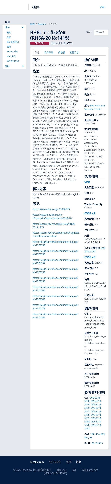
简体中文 (100, 32)
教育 (78, 461)
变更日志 (74, 52)
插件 (36, 7)
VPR (87, 182)
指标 (14, 66)
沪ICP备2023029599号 (55, 473)
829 (103, 434)
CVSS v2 (89, 213)
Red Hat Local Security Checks (94, 107)
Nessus (42, 24)
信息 (37, 52)
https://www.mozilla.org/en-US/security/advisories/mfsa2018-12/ (52, 216)
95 (90, 437)
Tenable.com (37, 461)
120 (93, 434)
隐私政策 (61, 469)
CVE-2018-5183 (95, 249)
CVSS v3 (89, 257)
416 (98, 434)
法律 (74, 469)
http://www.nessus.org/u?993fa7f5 (51, 209)
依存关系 (48, 52)
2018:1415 (97, 443)
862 (86, 437)
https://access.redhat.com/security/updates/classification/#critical (56, 234)
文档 (68, 461)
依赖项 (61, 52)
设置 (102, 7)
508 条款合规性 (90, 469)
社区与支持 (55, 461)
